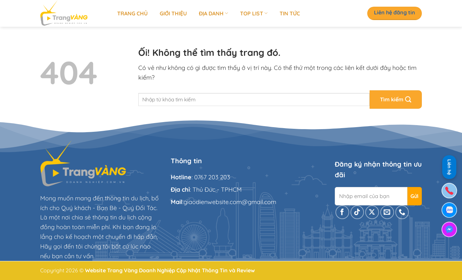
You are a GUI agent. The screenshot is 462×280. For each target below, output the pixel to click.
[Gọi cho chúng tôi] (402, 212)
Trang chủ (132, 13)
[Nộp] (396, 99)
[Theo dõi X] (372, 212)
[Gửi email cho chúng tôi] (387, 212)
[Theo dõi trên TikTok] (357, 212)
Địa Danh (213, 13)
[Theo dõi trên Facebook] (342, 212)
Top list (253, 13)
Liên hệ (449, 166)
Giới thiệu (173, 13)
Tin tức (290, 13)
